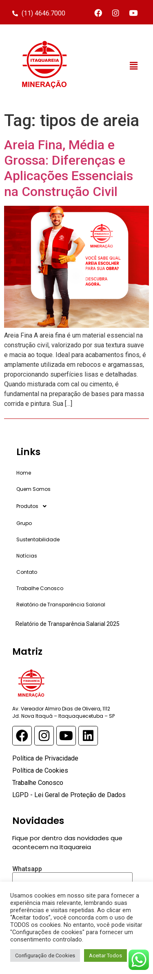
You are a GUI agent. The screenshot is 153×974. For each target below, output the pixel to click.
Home (23, 472)
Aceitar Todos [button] (105, 955)
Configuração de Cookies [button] (45, 955)
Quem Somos (33, 489)
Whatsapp (72, 875)
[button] (134, 66)
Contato (26, 572)
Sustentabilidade (38, 539)
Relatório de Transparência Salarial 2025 (68, 624)
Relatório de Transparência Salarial (60, 604)
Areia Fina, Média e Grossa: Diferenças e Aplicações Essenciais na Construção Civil (68, 168)
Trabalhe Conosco (39, 588)
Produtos (33, 506)
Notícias (26, 555)
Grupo (24, 523)
